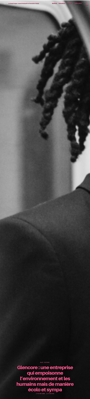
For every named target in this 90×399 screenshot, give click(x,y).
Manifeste (54, 4)
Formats (70, 4)
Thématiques (61, 4)
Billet (41, 362)
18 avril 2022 (51, 393)
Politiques (47, 362)
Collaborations (78, 4)
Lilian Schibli (42, 393)
